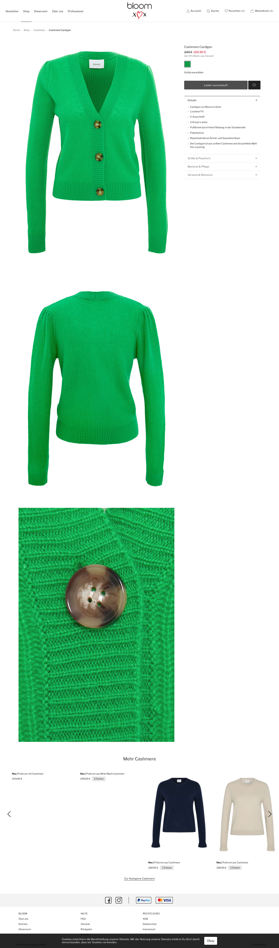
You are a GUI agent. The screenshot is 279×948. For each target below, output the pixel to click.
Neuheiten (13, 11)
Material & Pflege (222, 166)
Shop (27, 30)
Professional (75, 11)
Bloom (23, 913)
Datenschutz (150, 924)
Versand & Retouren (222, 174)
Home (16, 30)
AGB (145, 918)
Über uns (57, 11)
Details (222, 100)
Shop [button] (26, 11)
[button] (212, 11)
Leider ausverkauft (216, 85)
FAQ (83, 918)
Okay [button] (210, 941)
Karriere (23, 924)
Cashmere (39, 30)
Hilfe (84, 913)
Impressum (149, 929)
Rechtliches (151, 913)
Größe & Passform (222, 158)
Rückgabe (86, 929)
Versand (85, 924)
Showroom (41, 11)
